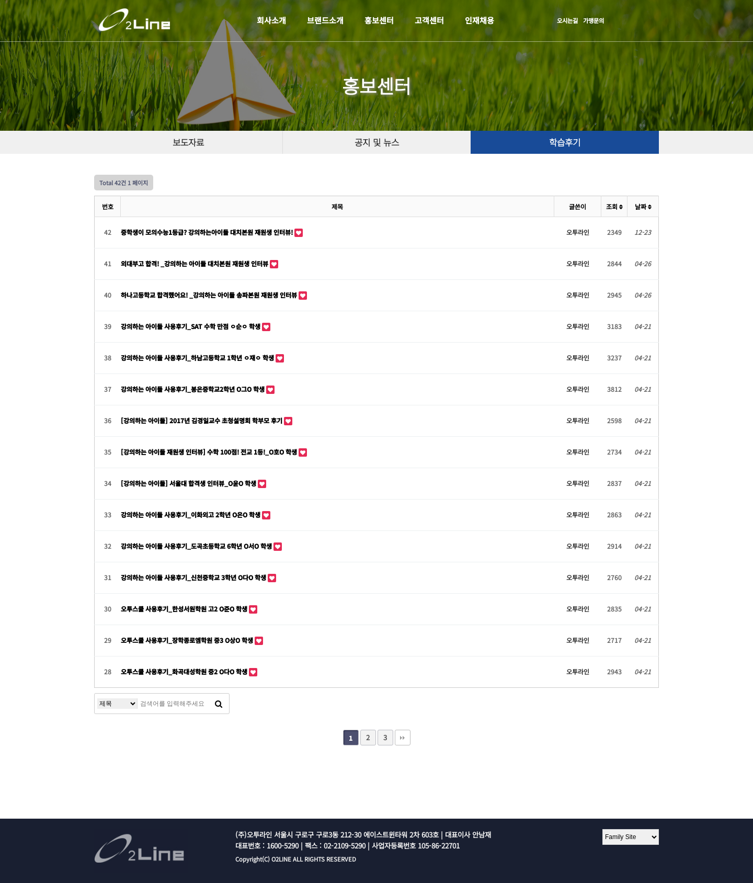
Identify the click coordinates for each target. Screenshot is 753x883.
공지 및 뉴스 (377, 142)
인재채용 (479, 20)
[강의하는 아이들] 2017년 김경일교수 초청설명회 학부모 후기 (202, 420)
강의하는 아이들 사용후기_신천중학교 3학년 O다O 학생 (194, 577)
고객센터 (429, 20)
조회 (614, 206)
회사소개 (271, 20)
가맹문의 (593, 20)
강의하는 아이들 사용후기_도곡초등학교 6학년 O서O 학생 (197, 545)
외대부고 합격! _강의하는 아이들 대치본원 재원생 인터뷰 (195, 263)
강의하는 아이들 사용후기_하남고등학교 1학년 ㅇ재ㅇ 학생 (198, 357)
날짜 (643, 206)
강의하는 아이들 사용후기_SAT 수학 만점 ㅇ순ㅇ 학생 (191, 326)
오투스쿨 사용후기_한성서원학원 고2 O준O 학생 (185, 608)
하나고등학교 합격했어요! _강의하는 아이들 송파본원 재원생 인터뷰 (210, 294)
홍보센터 (379, 20)
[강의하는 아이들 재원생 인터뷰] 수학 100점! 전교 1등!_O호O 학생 (210, 451)
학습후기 (564, 142)
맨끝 (402, 737)
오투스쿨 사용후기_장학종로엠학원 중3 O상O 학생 (188, 640)
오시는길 (567, 20)
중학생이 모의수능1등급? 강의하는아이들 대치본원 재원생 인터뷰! (207, 232)
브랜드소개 (325, 20)
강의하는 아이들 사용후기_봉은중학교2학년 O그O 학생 (193, 388)
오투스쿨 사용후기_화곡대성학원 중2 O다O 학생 (185, 671)
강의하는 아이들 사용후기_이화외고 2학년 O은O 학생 (191, 514)
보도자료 (188, 142)
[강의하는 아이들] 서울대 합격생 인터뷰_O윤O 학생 (189, 483)
